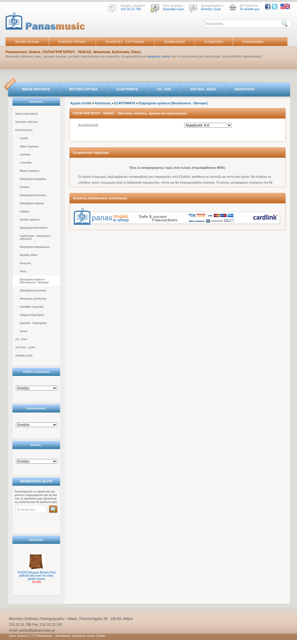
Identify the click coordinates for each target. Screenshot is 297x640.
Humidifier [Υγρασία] (31, 306)
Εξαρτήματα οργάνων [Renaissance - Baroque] (34, 281)
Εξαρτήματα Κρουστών (33, 290)
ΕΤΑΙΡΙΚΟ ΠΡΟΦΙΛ (72, 42)
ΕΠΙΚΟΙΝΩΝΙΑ (252, 42)
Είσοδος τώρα (211, 9)
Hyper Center (96, 635)
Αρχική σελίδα (80, 103)
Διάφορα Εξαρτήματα (32, 314)
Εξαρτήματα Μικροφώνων (35, 246)
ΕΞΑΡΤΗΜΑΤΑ (127, 89)
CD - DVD (164, 89)
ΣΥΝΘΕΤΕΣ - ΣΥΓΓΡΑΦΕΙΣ (125, 42)
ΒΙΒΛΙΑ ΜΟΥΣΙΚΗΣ (36, 89)
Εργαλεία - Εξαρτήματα (33, 323)
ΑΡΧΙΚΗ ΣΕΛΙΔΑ (27, 42)
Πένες (23, 271)
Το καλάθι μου (250, 9)
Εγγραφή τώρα (173, 9)
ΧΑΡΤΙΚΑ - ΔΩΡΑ (203, 89)
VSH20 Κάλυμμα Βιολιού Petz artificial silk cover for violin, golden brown (36, 575)
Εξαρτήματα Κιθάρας (32, 203)
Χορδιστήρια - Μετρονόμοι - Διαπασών (36, 237)
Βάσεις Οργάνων (29, 170)
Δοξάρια (24, 211)
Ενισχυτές (25, 263)
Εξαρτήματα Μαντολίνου (34, 227)
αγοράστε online (158, 56)
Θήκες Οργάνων (29, 146)
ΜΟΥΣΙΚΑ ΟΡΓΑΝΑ (83, 89)
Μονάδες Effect (28, 255)
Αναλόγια (25, 154)
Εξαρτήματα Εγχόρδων (33, 179)
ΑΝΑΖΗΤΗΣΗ (244, 89)
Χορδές (24, 138)
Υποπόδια (25, 162)
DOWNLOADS (174, 42)
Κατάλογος (103, 103)
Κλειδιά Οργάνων (30, 219)
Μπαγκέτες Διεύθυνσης (33, 298)
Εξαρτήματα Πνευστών (33, 195)
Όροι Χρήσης (18, 635)
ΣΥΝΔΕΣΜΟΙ (213, 42)
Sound (23, 331)
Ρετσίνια (24, 187)
